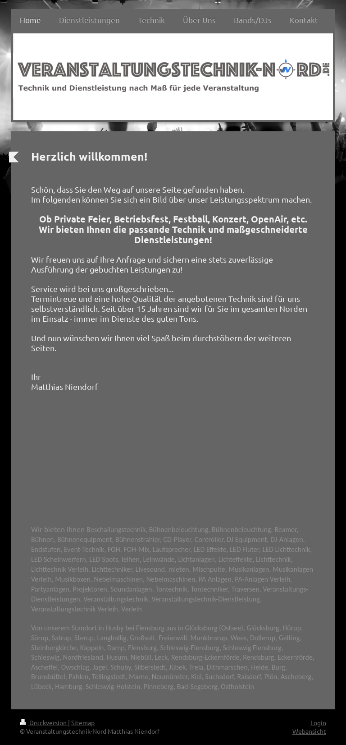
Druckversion (44, 722)
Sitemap (83, 722)
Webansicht (309, 731)
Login (318, 722)
